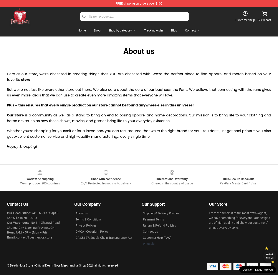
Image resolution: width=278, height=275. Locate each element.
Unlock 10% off (270, 256)
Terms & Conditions (89, 219)
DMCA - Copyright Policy (92, 231)
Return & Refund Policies (159, 225)
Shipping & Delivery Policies (161, 213)
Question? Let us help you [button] (258, 269)
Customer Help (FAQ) (157, 237)
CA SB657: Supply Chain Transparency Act (104, 237)
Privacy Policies (86, 225)
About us (82, 213)
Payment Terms (153, 219)
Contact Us (150, 231)
